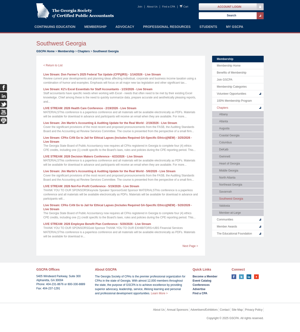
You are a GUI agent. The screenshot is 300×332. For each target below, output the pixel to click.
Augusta (224, 128)
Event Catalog (202, 280)
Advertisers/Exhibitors (204, 309)
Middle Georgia (228, 170)
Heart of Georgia (229, 163)
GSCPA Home (45, 51)
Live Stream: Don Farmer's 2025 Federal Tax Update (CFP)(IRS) (102, 74)
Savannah (225, 191)
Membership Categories (232, 86)
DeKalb (223, 149)
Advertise (199, 289)
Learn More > (159, 293)
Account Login (229, 6)
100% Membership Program (234, 100)
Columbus (225, 142)
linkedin (249, 276)
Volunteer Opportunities (231, 93)
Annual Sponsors (177, 309)
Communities (225, 219)
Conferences (201, 285)
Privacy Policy (253, 309)
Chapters (84, 51)
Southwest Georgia (106, 51)
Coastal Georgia (229, 135)
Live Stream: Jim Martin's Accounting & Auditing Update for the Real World (110, 123)
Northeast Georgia (230, 184)
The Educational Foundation (234, 233)
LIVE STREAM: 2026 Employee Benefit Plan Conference (97, 224)
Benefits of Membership (231, 72)
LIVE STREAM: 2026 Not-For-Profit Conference (91, 186)
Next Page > (190, 246)
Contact (224, 309)
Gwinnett (224, 156)
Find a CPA (168, 6)
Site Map (237, 309)
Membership (66, 51)
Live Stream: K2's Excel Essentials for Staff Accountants (97, 89)
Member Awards (227, 226)
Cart (185, 6)
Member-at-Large (230, 212)
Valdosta (224, 205)
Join (140, 6)
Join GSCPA (224, 79)
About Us (152, 6)
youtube (256, 276)
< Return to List (53, 65)
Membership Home (228, 65)
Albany (223, 114)
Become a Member (205, 276)
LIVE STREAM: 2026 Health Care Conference (89, 108)
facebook (234, 276)
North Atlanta (227, 177)
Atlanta (223, 121)
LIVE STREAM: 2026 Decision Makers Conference (93, 156)
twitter (241, 276)
